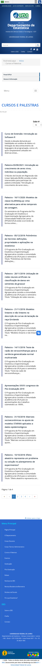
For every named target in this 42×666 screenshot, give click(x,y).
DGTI (37, 662)
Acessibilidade (6, 6)
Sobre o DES (15, 52)
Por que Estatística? (11, 598)
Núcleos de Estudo (11, 592)
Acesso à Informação (10, 79)
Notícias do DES (10, 581)
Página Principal (10, 530)
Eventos (7, 558)
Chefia (23, 52)
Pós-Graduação (10, 570)
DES (3, 662)
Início (21, 61)
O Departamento (10, 535)
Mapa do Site (29, 6)
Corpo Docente (10, 541)
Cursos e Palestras (11, 552)
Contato (29, 52)
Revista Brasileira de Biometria (15, 587)
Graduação (8, 564)
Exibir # (37, 123)
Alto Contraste (18, 6)
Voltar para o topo (32, 518)
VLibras (37, 6)
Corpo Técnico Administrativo (14, 547)
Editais (7, 575)
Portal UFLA (7, 75)
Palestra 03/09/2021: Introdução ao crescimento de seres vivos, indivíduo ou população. (21, 168)
